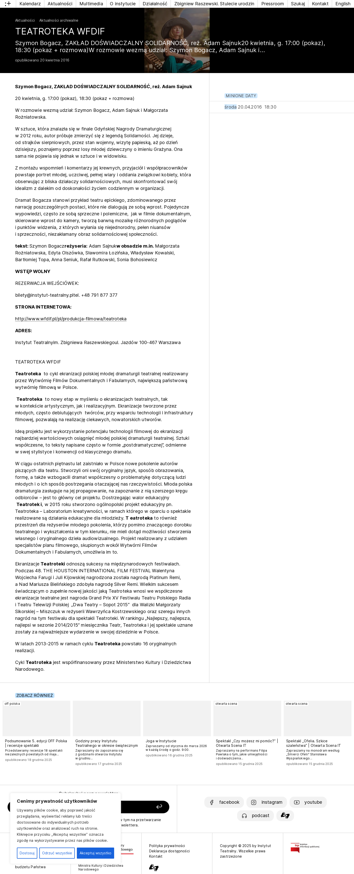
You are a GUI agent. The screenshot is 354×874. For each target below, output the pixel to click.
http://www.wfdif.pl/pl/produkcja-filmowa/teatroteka (70, 318)
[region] (65, 828)
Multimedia (91, 3)
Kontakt (320, 3)
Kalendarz (30, 3)
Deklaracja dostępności (169, 851)
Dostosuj (27, 853)
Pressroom (272, 3)
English (342, 3)
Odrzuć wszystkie (57, 853)
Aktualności (60, 3)
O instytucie (123, 3)
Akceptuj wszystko (95, 853)
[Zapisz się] (138, 807)
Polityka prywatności (167, 846)
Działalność (155, 3)
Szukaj (298, 3)
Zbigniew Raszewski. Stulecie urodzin (214, 3)
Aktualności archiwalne (58, 20)
